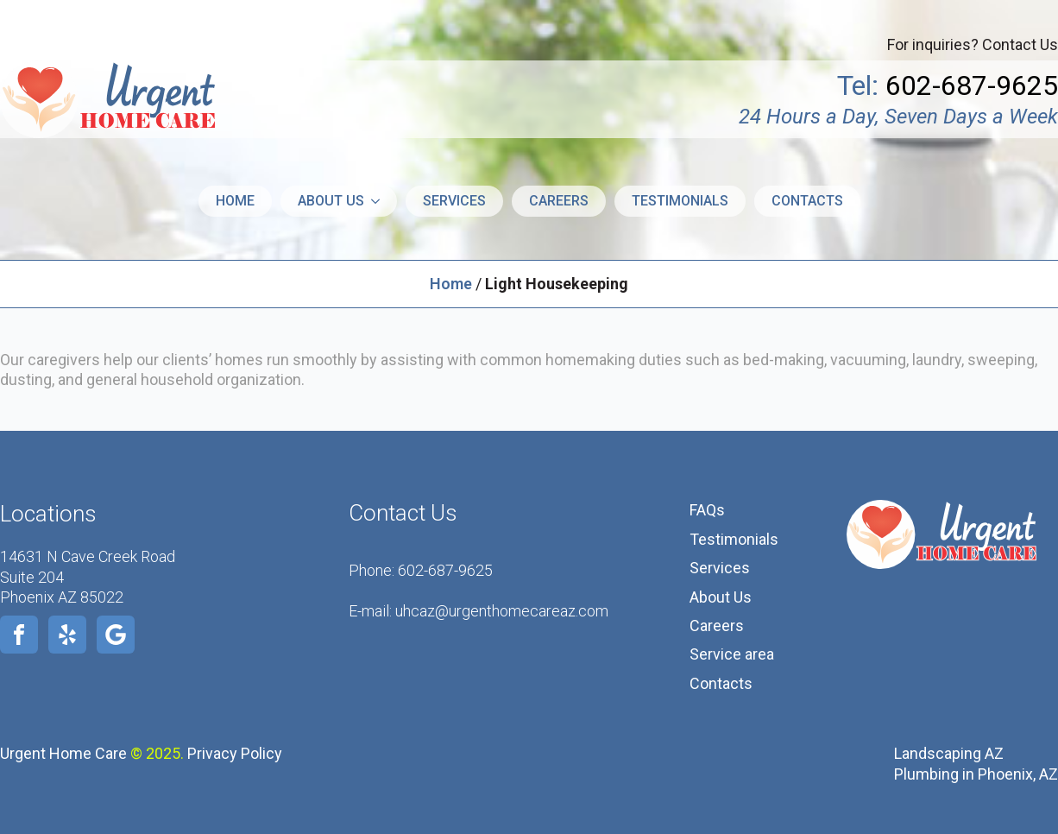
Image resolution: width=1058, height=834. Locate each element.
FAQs (707, 510)
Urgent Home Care (63, 753)
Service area (732, 654)
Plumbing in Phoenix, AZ (976, 774)
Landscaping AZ (949, 753)
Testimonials (680, 201)
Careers (559, 201)
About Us (721, 597)
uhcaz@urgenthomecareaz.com (501, 611)
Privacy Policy (234, 753)
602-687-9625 (445, 570)
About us (331, 201)
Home (235, 201)
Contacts (807, 201)
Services (454, 201)
